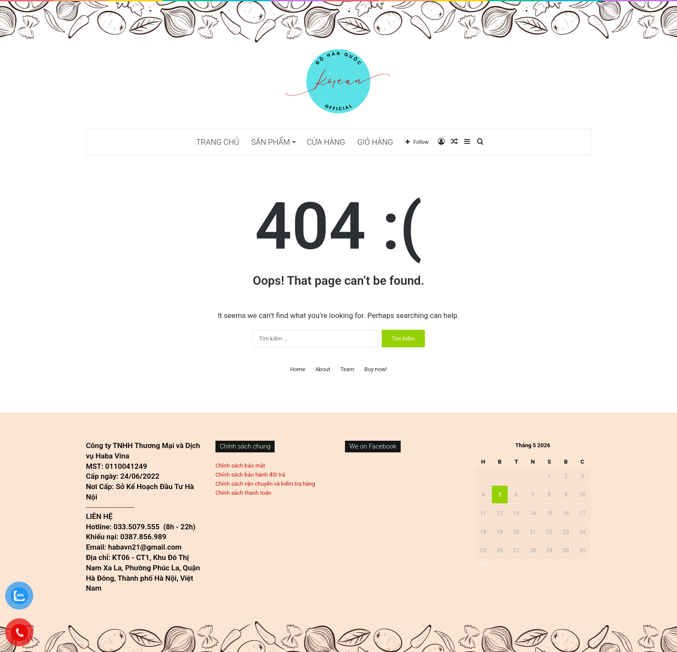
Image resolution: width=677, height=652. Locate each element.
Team (347, 369)
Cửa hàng (326, 141)
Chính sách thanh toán (243, 493)
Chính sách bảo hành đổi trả (250, 474)
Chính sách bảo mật (240, 465)
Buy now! (375, 369)
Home (297, 369)
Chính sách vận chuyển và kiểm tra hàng (265, 483)
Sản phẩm (270, 141)
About (322, 369)
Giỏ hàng (375, 141)
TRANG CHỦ (217, 141)
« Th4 (481, 564)
